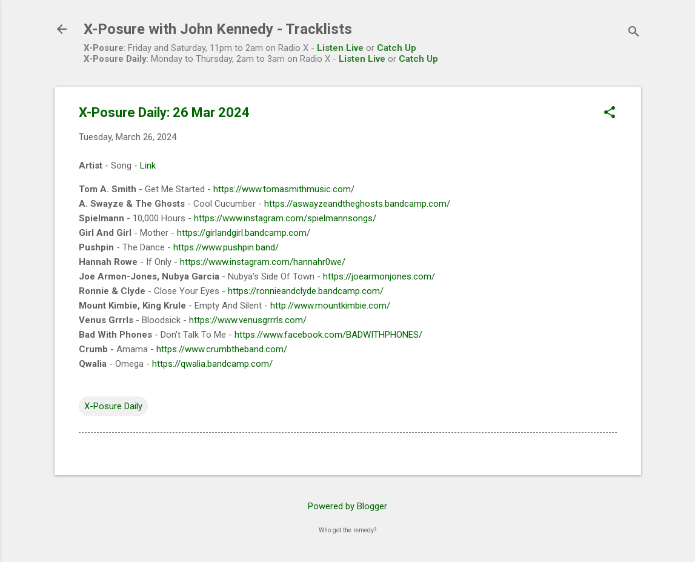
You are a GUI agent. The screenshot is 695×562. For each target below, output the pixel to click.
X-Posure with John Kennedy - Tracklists (218, 29)
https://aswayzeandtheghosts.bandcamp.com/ (357, 203)
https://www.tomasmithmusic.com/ (283, 189)
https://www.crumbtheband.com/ (221, 349)
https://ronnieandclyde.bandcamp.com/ (306, 291)
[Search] (634, 33)
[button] (609, 113)
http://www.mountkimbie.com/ (330, 305)
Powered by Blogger (347, 506)
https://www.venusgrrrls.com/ (248, 320)
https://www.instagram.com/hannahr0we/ (262, 261)
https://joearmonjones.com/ (379, 276)
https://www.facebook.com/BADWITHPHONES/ (328, 334)
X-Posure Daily (113, 406)
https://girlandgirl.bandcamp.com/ (243, 232)
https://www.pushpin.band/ (226, 247)
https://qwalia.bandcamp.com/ (212, 363)
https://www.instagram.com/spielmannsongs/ (285, 218)
